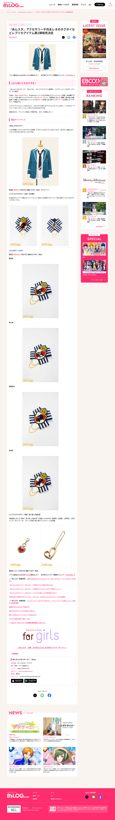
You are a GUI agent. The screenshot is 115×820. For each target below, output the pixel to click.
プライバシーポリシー (39, 808)
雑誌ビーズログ (63, 4)
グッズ (83, 4)
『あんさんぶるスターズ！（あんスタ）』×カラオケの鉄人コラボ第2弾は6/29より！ (36, 593)
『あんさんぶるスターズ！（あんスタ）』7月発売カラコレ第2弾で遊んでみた (34, 585)
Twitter (27, 75)
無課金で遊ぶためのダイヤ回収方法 (20, 607)
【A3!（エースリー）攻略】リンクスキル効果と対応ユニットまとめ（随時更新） (96, 171)
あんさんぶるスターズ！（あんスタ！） (29, 12)
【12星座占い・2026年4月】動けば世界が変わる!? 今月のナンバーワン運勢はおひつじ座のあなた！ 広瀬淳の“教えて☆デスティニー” (25, 742)
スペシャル (15, 12)
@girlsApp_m (70, 75)
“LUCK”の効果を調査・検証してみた (21, 619)
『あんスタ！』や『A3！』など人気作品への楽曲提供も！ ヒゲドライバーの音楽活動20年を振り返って (59, 742)
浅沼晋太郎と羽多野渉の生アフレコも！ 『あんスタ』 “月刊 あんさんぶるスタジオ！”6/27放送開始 (41, 597)
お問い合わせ (25, 808)
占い (90, 4)
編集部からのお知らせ (57, 799)
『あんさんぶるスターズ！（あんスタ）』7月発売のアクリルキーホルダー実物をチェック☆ (39, 589)
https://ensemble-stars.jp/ (26, 671)
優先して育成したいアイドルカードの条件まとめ (25, 615)
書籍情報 (75, 4)
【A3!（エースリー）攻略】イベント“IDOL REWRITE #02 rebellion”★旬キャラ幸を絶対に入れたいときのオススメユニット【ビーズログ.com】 (59, 773)
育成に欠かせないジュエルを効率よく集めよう (24, 611)
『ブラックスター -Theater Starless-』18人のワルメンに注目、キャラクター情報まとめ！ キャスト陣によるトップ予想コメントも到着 (96, 120)
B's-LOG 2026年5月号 (94, 61)
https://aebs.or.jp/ (74, 810)
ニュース (52, 4)
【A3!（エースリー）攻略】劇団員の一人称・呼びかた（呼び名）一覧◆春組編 (96, 147)
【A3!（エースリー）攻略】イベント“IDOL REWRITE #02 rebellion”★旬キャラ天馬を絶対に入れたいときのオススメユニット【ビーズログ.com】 (25, 773)
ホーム (8, 12)
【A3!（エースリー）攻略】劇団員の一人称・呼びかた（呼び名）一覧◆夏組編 (96, 224)
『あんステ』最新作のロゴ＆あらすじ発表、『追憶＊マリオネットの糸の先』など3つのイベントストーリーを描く (96, 198)
